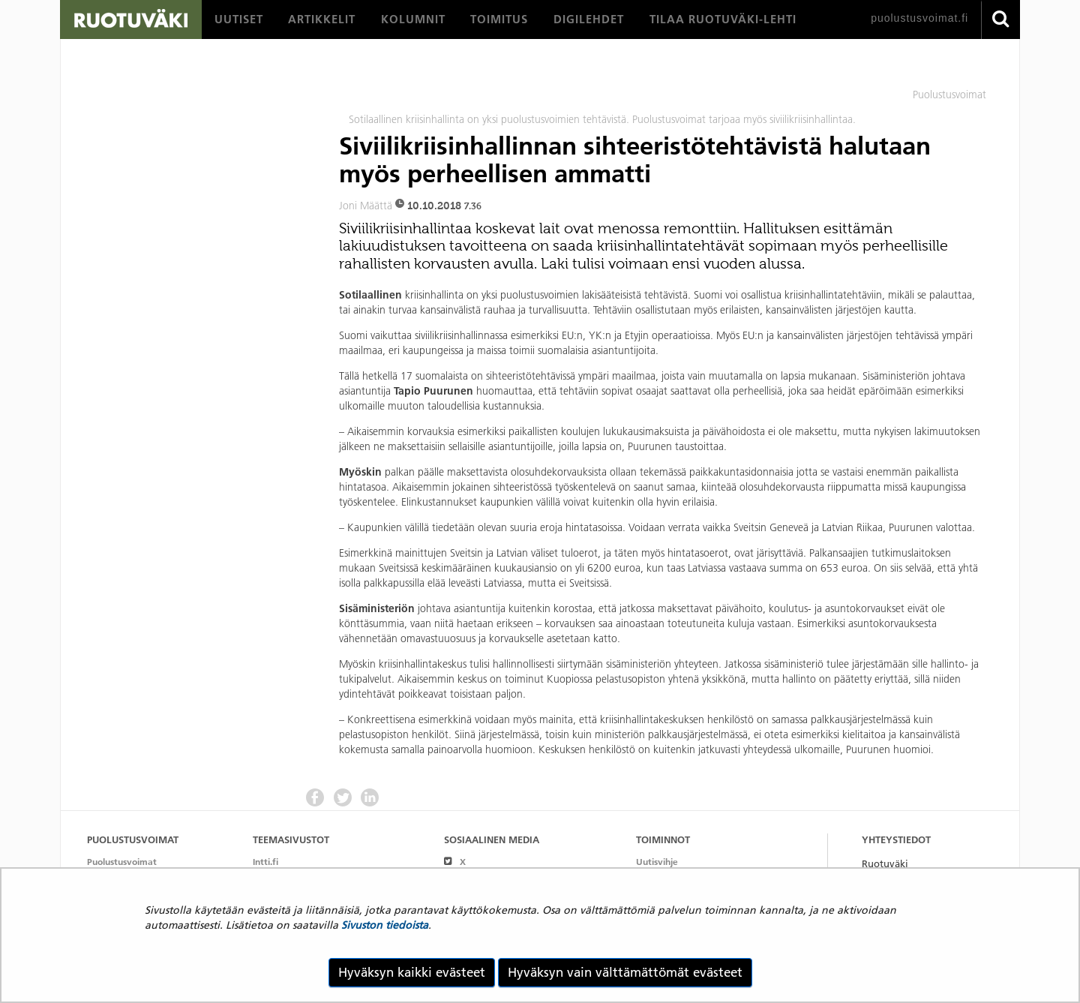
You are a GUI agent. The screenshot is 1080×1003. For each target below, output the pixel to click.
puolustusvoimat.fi (919, 18)
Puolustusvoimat (122, 861)
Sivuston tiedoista (384, 925)
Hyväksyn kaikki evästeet (411, 972)
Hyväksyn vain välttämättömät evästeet (625, 972)
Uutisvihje (657, 861)
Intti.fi (265, 861)
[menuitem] (238, 19)
